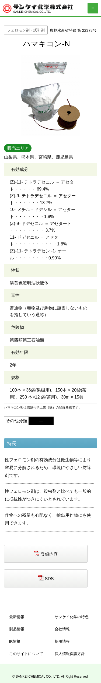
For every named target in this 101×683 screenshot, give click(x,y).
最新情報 (16, 617)
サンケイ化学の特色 (72, 617)
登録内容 (49, 554)
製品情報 (16, 629)
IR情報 (14, 641)
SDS (49, 578)
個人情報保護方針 (70, 654)
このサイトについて (26, 654)
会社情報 (62, 629)
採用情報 (62, 641)
